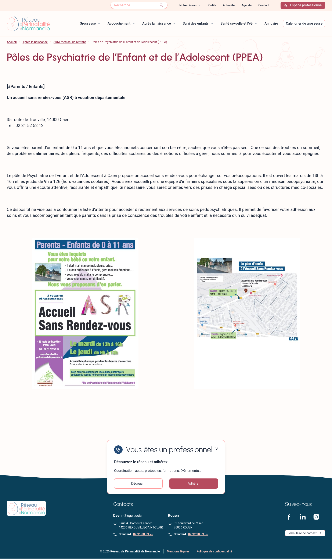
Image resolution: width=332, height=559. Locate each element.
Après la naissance (35, 42)
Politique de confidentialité (214, 551)
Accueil (12, 42)
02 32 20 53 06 (198, 534)
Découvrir (138, 484)
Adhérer (194, 484)
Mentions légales (178, 551)
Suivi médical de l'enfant (70, 42)
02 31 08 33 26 (143, 534)
